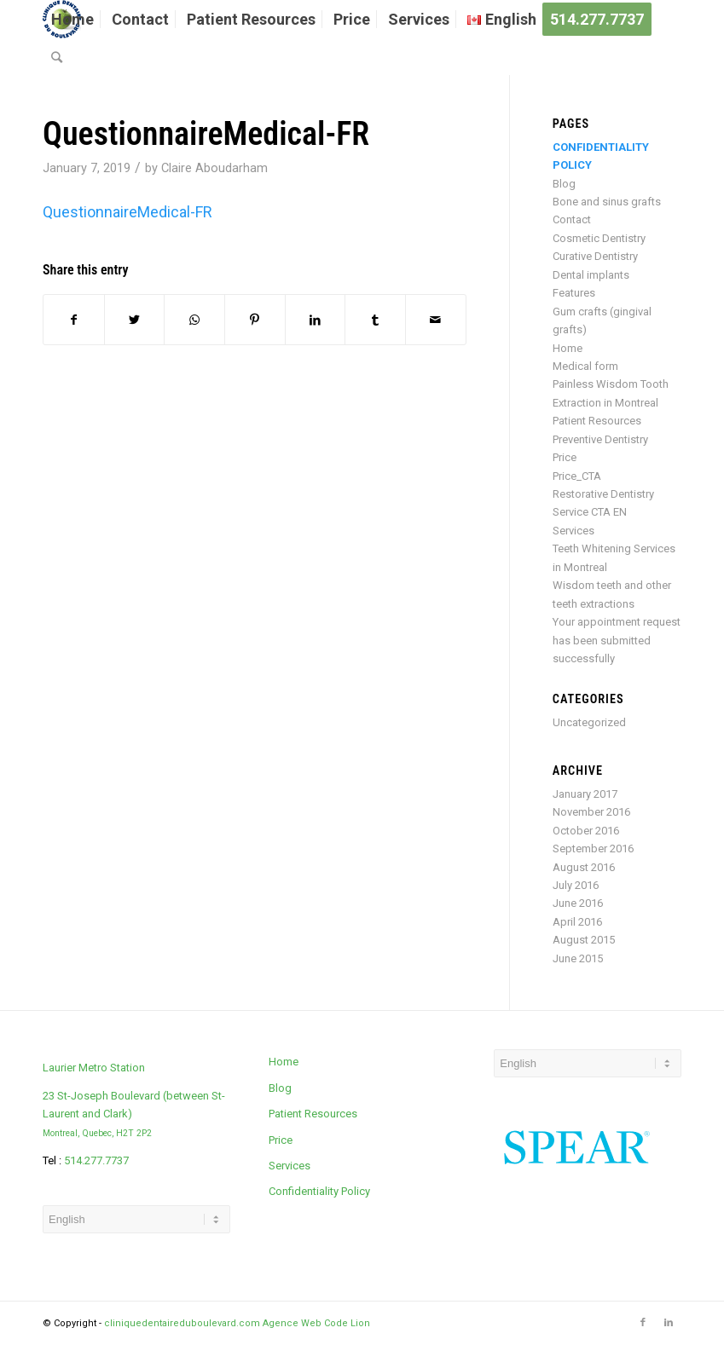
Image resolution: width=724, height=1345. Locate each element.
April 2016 (577, 921)
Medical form (585, 366)
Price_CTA (577, 476)
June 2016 (578, 903)
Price (564, 457)
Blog (564, 183)
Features (574, 292)
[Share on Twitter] (135, 319)
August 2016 (584, 867)
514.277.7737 (96, 1160)
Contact (572, 219)
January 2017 (585, 794)
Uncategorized (589, 722)
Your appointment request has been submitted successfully (617, 640)
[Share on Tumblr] (375, 319)
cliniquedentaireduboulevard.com (182, 1323)
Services (573, 530)
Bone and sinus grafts (607, 201)
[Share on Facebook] (73, 319)
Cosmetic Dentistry (599, 238)
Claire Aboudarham (214, 168)
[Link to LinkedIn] (668, 1323)
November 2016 (591, 811)
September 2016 (593, 848)
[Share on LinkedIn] (315, 319)
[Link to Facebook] (643, 1323)
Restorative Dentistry (603, 494)
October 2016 (586, 830)
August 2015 (584, 939)
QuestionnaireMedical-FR (206, 134)
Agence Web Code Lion (316, 1323)
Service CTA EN (590, 511)
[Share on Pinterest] (255, 319)
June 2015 (578, 958)
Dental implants (591, 274)
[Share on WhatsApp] (194, 319)
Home (567, 348)
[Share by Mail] (436, 319)
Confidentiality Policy (319, 1191)
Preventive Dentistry (600, 439)
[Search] (57, 57)
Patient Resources (597, 420)
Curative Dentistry (595, 256)
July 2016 (576, 885)
